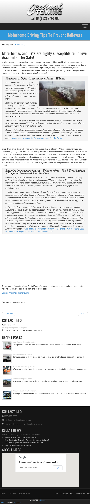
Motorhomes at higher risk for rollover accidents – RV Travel (37, 138)
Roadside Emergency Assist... (24, 367)
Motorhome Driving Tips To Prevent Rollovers (45, 35)
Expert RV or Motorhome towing (15, 293)
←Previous (8, 314)
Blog (71, 493)
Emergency (64, 493)
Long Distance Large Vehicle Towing (18, 445)
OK (58, 468)
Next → (83, 314)
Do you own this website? (28, 468)
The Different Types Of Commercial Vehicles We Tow (24, 443)
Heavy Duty (20, 44)
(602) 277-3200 (49, 18)
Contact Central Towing (82, 493)
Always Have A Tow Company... (25, 391)
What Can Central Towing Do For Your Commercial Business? (27, 440)
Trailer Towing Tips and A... (23, 379)
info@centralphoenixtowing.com (14, 328)
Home (57, 493)
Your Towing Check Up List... (24, 342)
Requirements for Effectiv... (23, 354)
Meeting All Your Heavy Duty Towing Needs (20, 437)
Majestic (17, 503)
